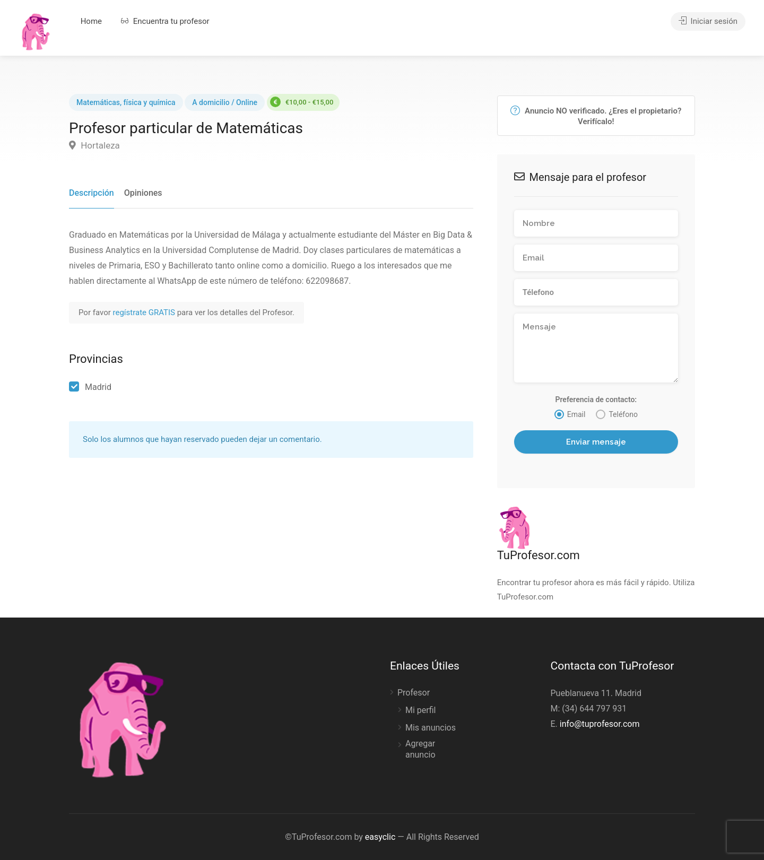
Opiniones (143, 193)
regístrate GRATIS (145, 312)
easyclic (380, 837)
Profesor (413, 693)
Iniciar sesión (708, 21)
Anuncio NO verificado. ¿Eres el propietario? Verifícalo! (595, 116)
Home (91, 21)
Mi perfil (420, 710)
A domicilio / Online (224, 102)
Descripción (91, 193)
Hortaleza (94, 145)
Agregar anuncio (420, 749)
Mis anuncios (430, 728)
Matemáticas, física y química (126, 102)
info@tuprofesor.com (600, 724)
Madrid (98, 387)
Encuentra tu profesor (165, 21)
